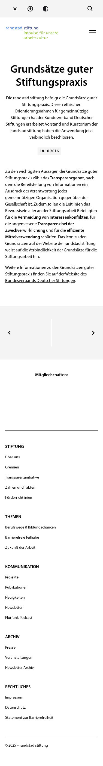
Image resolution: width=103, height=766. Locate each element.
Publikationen (16, 588)
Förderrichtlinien (18, 498)
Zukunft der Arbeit (20, 548)
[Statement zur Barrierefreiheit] (30, 8)
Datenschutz (15, 708)
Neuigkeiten (15, 598)
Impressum (14, 698)
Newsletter (14, 608)
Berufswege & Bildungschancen (30, 527)
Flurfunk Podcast (18, 618)
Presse (10, 648)
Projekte (12, 577)
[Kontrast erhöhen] (45, 8)
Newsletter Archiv (19, 668)
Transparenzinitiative (22, 478)
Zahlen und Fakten (20, 488)
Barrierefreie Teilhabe (22, 538)
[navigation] (32, 32)
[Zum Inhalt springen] (15, 8)
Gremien (12, 467)
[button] (91, 32)
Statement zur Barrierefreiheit (29, 718)
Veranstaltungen (18, 658)
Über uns (12, 457)
